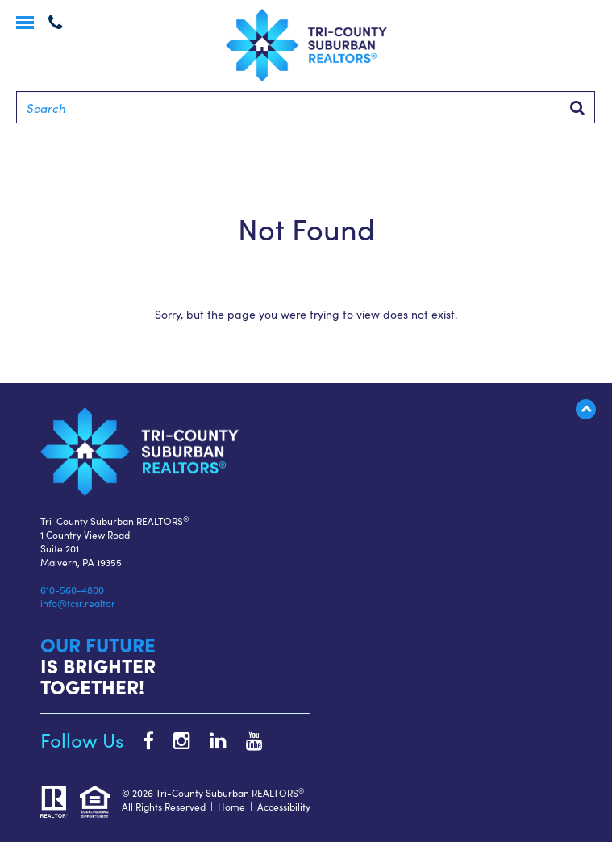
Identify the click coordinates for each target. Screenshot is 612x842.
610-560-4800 (72, 589)
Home (231, 806)
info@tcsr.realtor (77, 603)
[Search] (305, 107)
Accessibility (283, 806)
